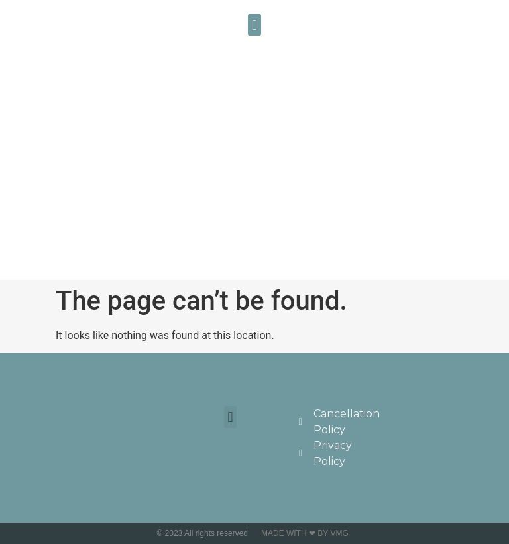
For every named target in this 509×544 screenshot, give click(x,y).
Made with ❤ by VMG (305, 533)
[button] (254, 25)
